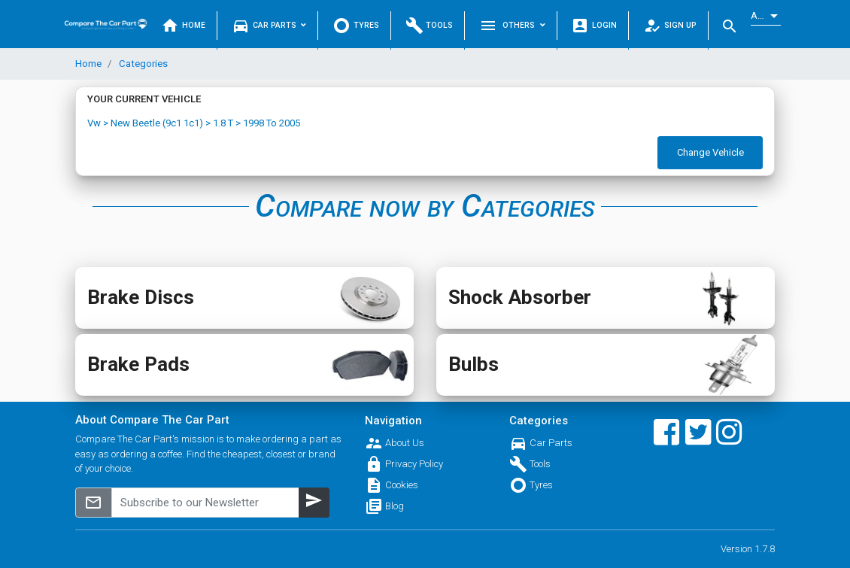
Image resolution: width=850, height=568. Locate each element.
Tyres (355, 26)
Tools (429, 26)
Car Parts (269, 26)
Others (512, 26)
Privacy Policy (414, 463)
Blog (394, 506)
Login (594, 26)
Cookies (401, 485)
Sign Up (670, 26)
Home (183, 26)
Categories (142, 63)
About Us (404, 442)
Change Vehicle (710, 152)
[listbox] (766, 16)
